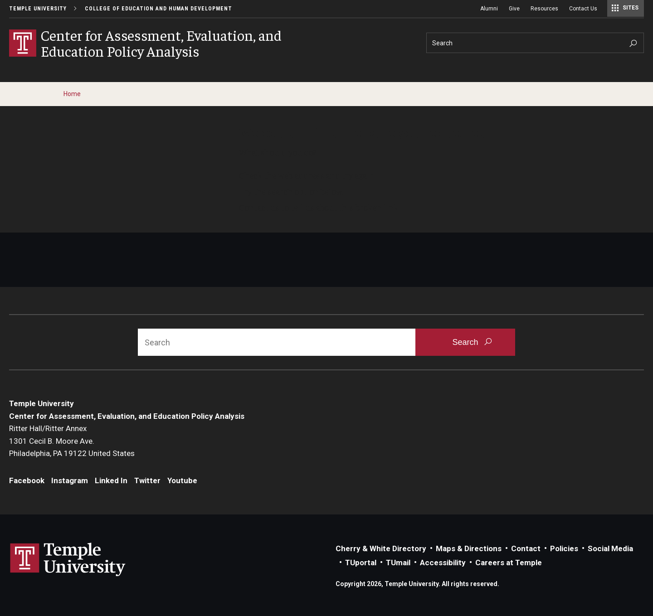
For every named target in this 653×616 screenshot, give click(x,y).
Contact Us (583, 8)
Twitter (147, 480)
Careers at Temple (508, 562)
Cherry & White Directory (381, 548)
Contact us (259, 207)
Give (514, 8)
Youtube (182, 480)
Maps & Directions (469, 548)
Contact (526, 548)
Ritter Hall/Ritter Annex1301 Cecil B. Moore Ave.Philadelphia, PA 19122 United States (72, 441)
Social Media (610, 548)
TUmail (398, 562)
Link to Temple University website (68, 560)
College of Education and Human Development (158, 8)
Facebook (26, 480)
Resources (544, 8)
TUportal (360, 562)
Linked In (111, 480)
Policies (564, 548)
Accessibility (443, 562)
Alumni (489, 8)
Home (72, 93)
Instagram (69, 480)
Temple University (38, 8)
